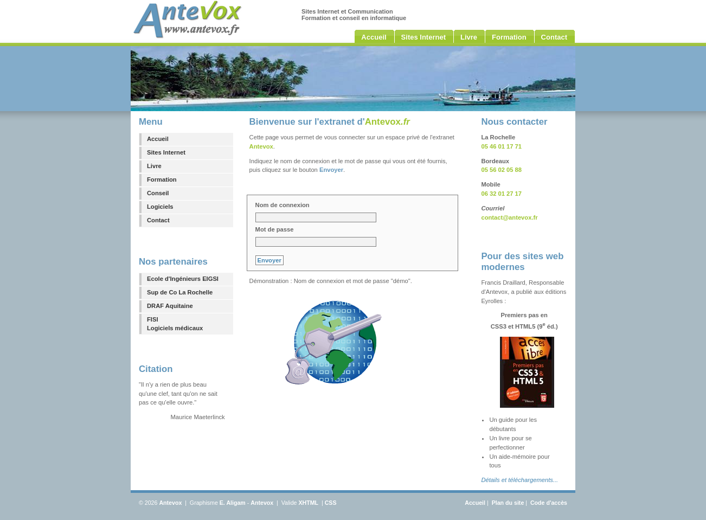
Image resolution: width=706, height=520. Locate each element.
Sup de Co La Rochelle (180, 292)
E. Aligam (233, 502)
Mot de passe (274, 229)
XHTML (308, 502)
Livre (154, 166)
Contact (158, 220)
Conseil (158, 193)
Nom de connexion (282, 205)
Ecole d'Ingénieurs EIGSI (183, 278)
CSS (331, 502)
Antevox (170, 502)
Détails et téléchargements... (519, 480)
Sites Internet (166, 152)
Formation (162, 179)
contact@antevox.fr (509, 217)
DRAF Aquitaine (170, 306)
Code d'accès (548, 502)
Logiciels (160, 206)
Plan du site (508, 502)
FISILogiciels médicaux (175, 324)
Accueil (158, 139)
